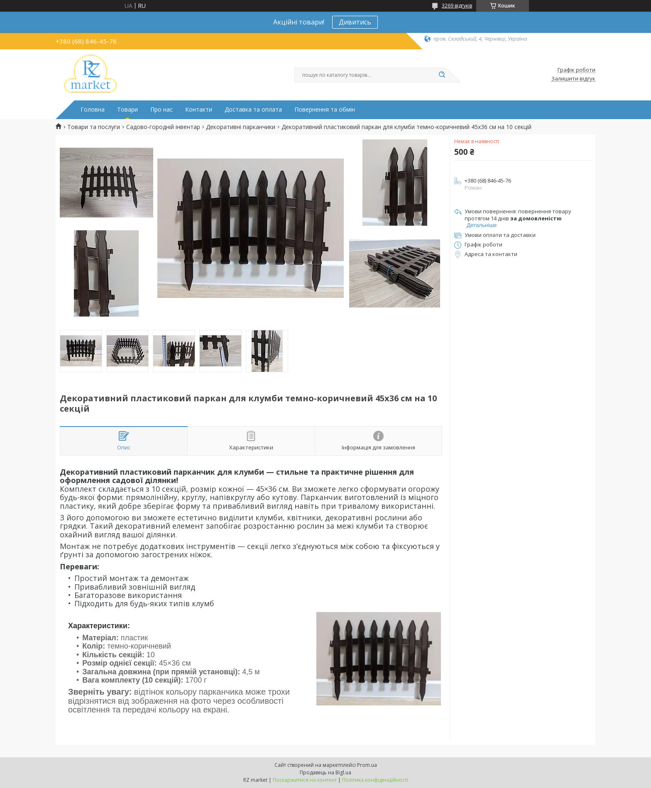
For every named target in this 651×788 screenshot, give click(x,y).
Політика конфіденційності (375, 779)
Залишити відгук (573, 79)
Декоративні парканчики (240, 127)
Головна (93, 109)
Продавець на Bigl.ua (325, 772)
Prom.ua (367, 764)
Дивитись (355, 22)
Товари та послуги (93, 127)
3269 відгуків (457, 5)
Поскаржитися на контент (305, 779)
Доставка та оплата (253, 109)
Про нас (161, 109)
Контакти (198, 109)
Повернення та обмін (324, 109)
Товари (127, 109)
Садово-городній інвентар (163, 127)
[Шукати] (441, 75)
